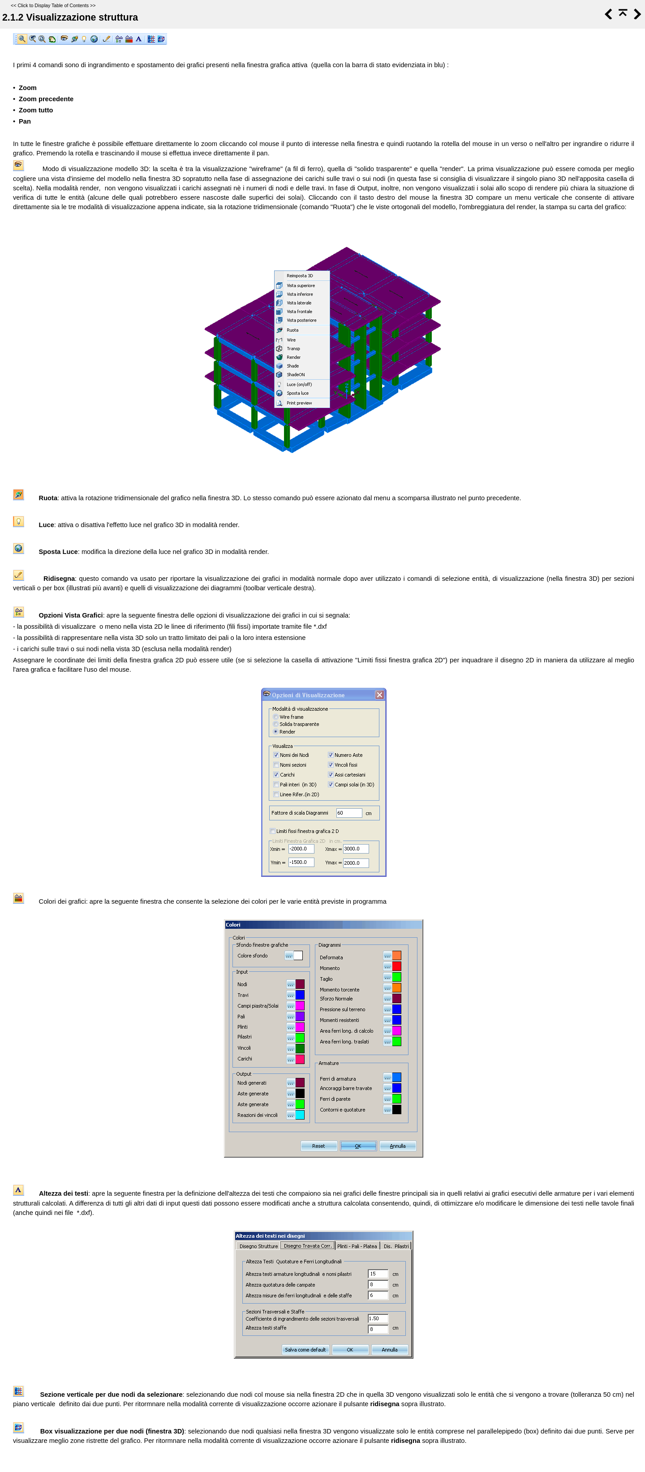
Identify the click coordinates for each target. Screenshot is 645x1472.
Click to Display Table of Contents (53, 5)
